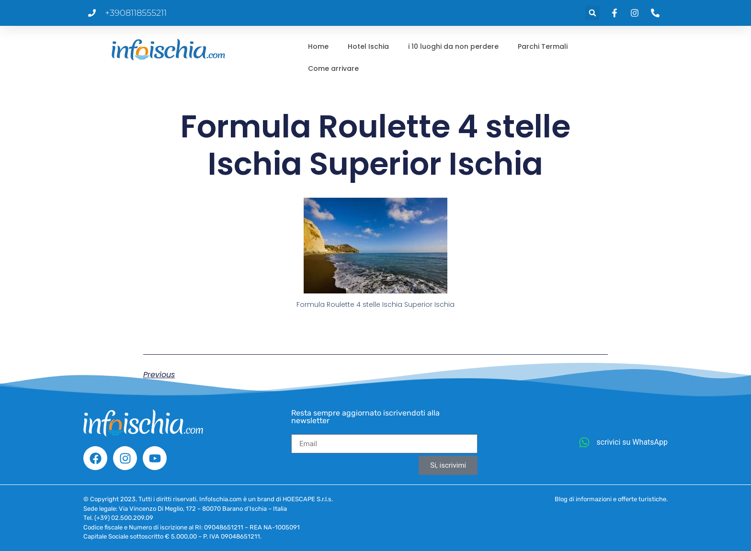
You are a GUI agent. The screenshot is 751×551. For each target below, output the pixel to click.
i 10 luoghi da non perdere (453, 46)
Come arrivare (333, 68)
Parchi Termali (543, 46)
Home (318, 46)
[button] (592, 13)
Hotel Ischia (368, 46)
